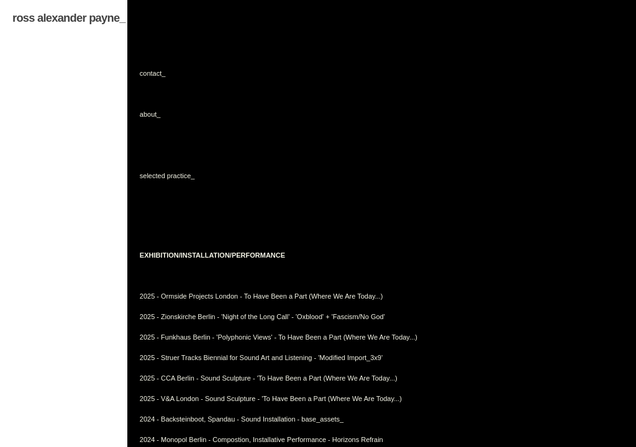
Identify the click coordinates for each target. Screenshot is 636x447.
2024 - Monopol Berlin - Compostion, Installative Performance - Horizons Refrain (261, 439)
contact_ (153, 73)
